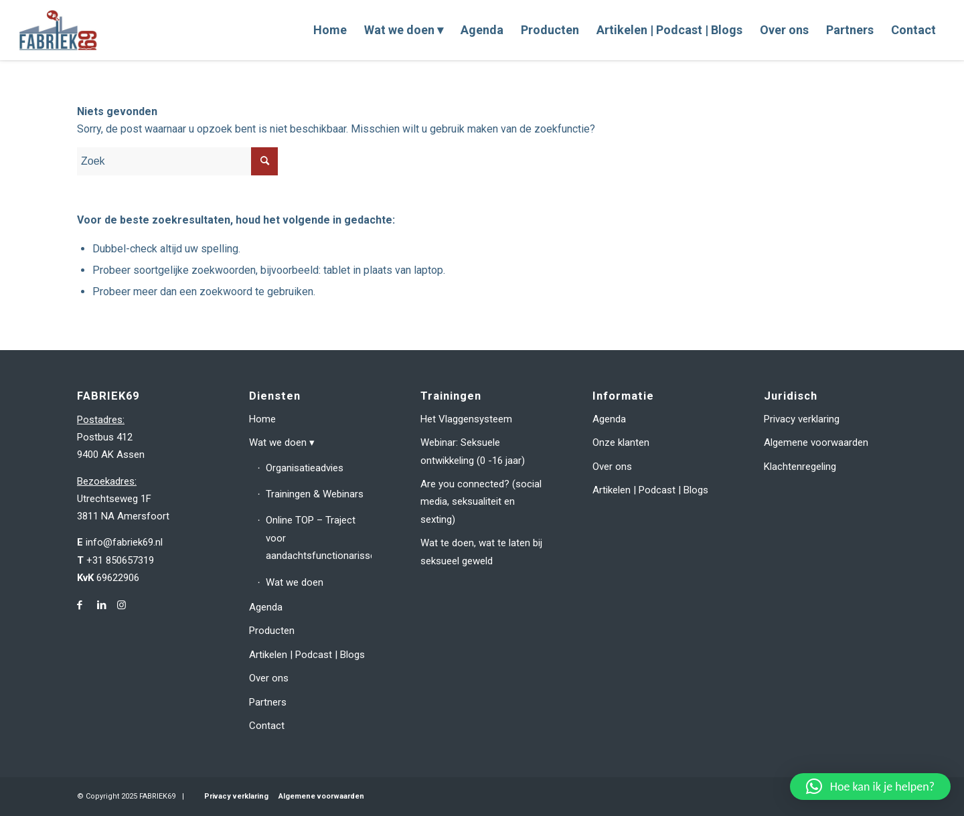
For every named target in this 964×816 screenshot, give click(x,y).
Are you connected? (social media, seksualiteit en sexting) (481, 501)
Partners (268, 702)
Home (262, 419)
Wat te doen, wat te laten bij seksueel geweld (481, 551)
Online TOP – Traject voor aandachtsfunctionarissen (319, 538)
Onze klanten (620, 442)
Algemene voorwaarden (816, 442)
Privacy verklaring (801, 419)
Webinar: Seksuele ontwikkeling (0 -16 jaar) (472, 451)
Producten (272, 631)
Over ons (269, 678)
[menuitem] (330, 30)
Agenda (266, 607)
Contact (267, 726)
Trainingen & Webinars (315, 494)
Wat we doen (278, 442)
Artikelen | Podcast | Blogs (307, 655)
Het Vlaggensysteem (466, 419)
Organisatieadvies (304, 468)
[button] (870, 786)
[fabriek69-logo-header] (59, 30)
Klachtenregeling (800, 467)
